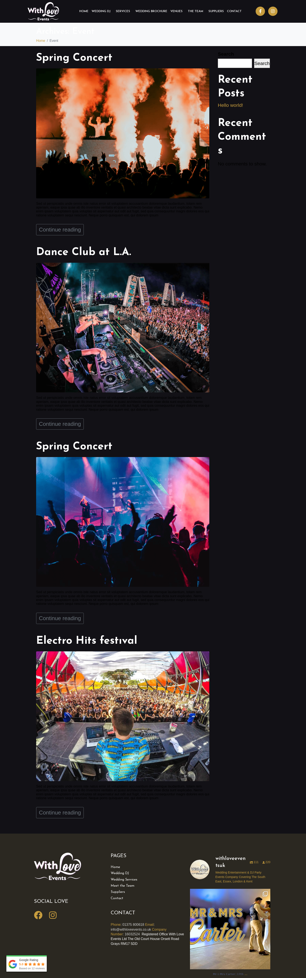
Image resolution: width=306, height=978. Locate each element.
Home (83, 11)
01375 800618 (133, 924)
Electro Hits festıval (86, 641)
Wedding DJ (101, 11)
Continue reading (60, 229)
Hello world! (230, 105)
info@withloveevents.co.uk (131, 929)
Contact (234, 11)
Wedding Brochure (151, 11)
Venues (176, 11)
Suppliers (216, 11)
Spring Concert (74, 58)
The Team (195, 11)
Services (123, 11)
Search (226, 54)
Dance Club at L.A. (83, 252)
